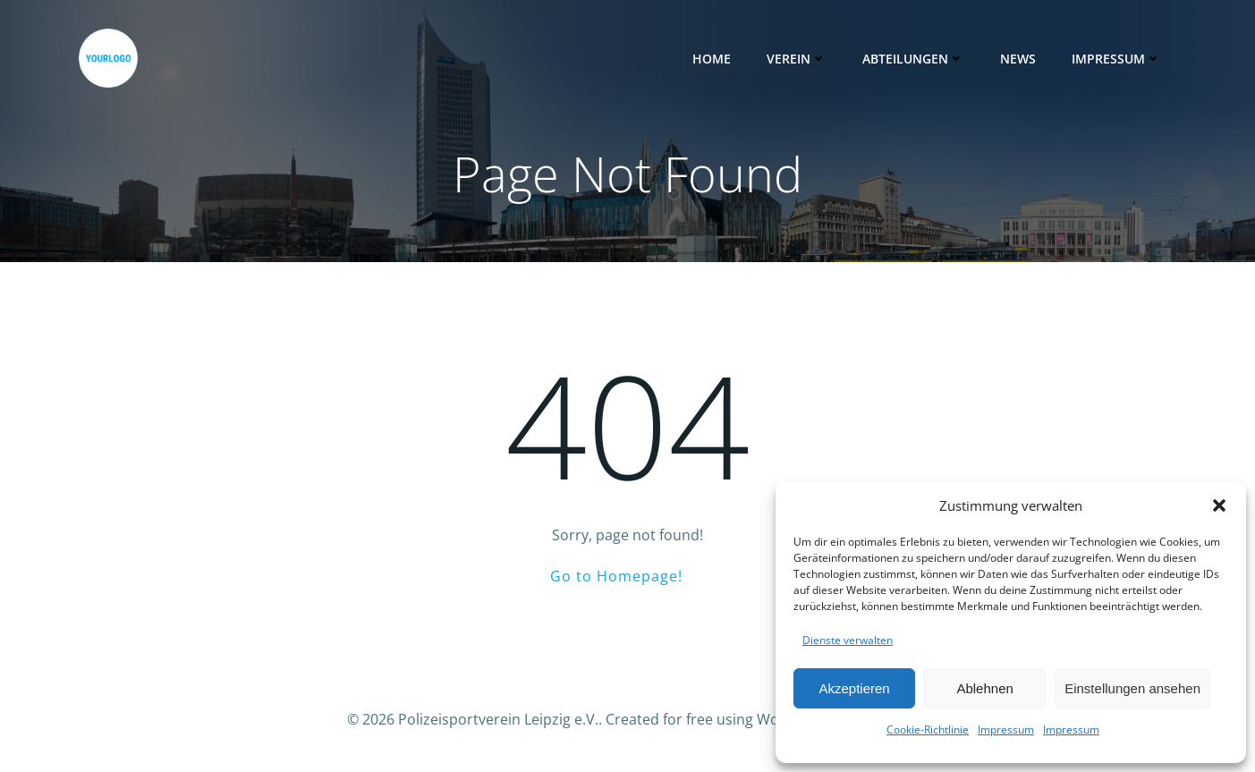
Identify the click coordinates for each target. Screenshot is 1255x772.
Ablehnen (984, 688)
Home (711, 58)
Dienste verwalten (847, 640)
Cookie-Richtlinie (927, 729)
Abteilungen (913, 58)
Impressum (1006, 729)
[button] (1219, 505)
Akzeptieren (853, 688)
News (1018, 58)
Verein (797, 58)
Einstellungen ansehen (1132, 688)
